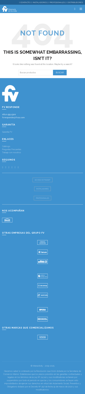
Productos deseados (75, 9)
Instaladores (42, 189)
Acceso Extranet (43, 180)
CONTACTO (25, 2)
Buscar (60, 72)
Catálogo (6, 146)
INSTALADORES (40, 2)
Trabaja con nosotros (11, 152)
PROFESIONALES (57, 2)
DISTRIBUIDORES (75, 2)
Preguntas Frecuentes (11, 149)
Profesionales (42, 198)
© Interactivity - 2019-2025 (42, 366)
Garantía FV (7, 132)
